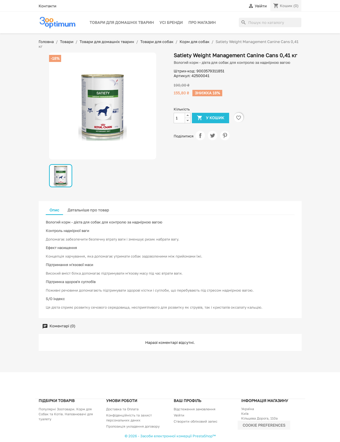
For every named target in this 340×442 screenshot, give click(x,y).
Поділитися (200, 135)
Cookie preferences (264, 425)
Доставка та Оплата (122, 409)
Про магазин (202, 22)
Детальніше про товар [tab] (88, 210)
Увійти (179, 415)
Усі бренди (171, 22)
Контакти (47, 6)
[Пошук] (270, 22)
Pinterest (225, 135)
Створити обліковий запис (196, 421)
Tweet (212, 135)
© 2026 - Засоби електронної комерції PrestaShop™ (170, 436)
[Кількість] (179, 118)
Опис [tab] (54, 210)
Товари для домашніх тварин (122, 22)
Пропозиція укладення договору (133, 426)
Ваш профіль (187, 400)
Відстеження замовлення (194, 409)
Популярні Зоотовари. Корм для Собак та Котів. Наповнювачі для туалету (66, 414)
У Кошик (210, 118)
